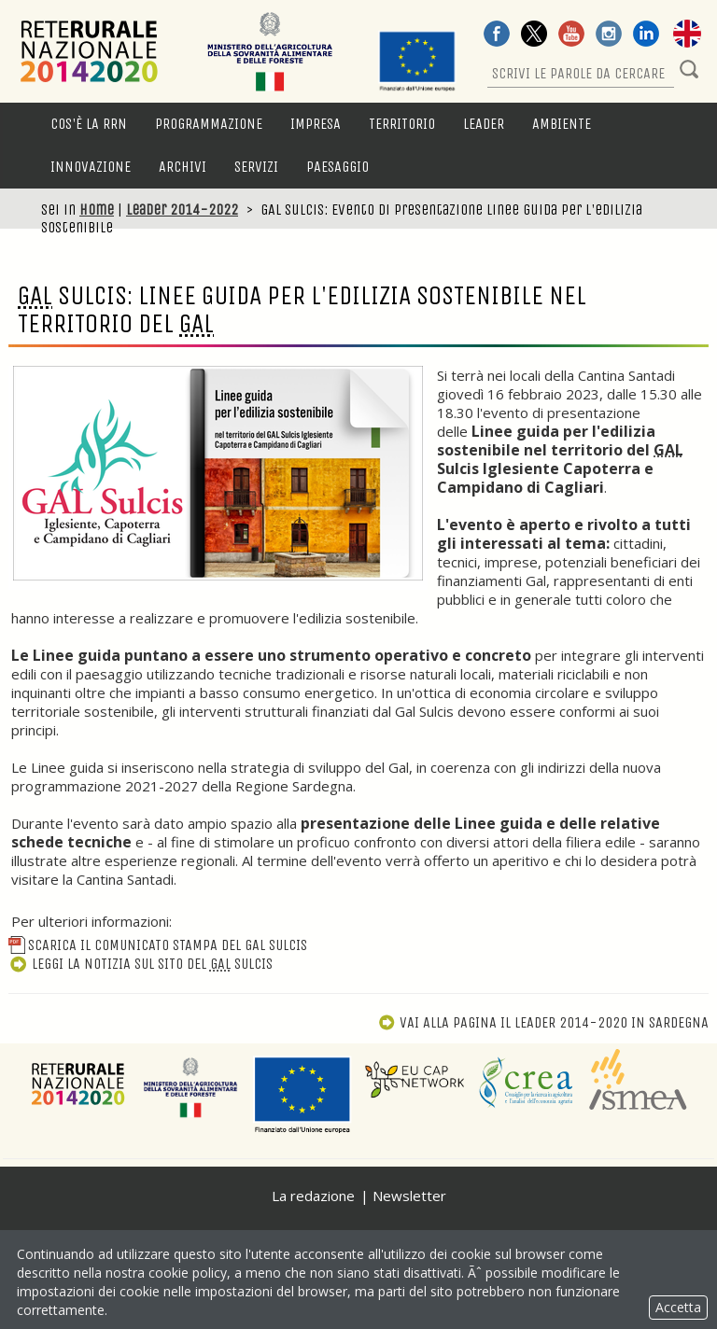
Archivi (182, 166)
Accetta (678, 1307)
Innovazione (90, 166)
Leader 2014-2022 (182, 209)
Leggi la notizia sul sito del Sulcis (140, 963)
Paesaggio (337, 166)
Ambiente (561, 124)
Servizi (256, 166)
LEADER (483, 124)
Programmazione (208, 124)
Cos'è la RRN (88, 124)
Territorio (402, 124)
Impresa (315, 124)
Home (96, 209)
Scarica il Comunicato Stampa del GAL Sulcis (157, 945)
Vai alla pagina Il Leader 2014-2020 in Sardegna (543, 1022)
